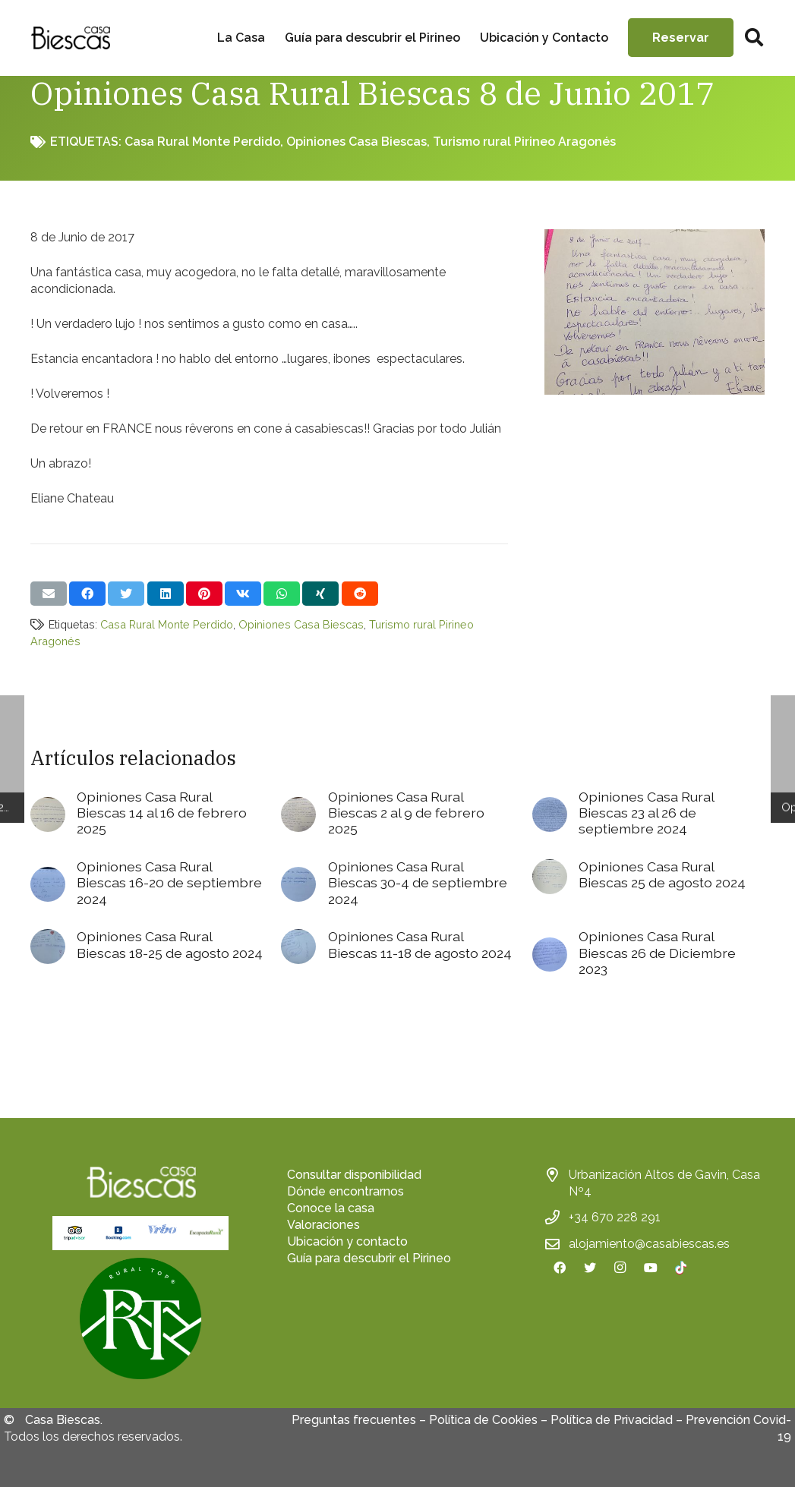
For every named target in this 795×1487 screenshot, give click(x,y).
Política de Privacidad (612, 1420)
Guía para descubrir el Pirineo (369, 1258)
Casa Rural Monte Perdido (202, 141)
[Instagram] (620, 1267)
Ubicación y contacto (347, 1241)
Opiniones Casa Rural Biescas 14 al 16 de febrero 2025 (162, 812)
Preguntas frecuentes (354, 1420)
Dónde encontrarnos (345, 1191)
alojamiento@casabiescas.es (649, 1244)
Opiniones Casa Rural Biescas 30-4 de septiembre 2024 (417, 882)
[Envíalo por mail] (48, 593)
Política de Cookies (483, 1420)
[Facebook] (559, 1267)
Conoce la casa (330, 1208)
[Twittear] (126, 593)
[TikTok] (681, 1267)
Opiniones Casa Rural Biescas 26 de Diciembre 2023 (657, 952)
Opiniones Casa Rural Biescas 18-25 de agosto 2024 (170, 944)
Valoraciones (323, 1225)
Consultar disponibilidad (354, 1174)
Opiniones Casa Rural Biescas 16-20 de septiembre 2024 (169, 882)
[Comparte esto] (87, 593)
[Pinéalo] (204, 593)
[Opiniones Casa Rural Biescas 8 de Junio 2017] (654, 237)
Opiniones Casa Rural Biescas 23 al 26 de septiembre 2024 (646, 812)
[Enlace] (70, 38)
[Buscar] (753, 38)
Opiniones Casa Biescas (356, 141)
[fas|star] (140, 1321)
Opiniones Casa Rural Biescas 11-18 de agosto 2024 (420, 944)
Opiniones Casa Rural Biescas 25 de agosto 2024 (662, 874)
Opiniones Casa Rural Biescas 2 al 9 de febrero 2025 (406, 812)
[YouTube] (651, 1267)
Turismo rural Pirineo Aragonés (524, 141)
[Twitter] (590, 1267)
